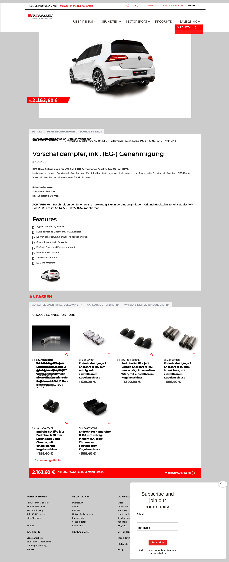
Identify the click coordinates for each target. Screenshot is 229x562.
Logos (120, 502)
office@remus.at (35, 518)
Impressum (77, 502)
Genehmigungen (125, 518)
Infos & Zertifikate (125, 537)
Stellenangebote (35, 537)
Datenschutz (78, 518)
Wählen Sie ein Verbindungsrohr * (146, 304)
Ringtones (122, 525)
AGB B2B (76, 510)
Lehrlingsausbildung (36, 545)
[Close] (222, 485)
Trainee (30, 549)
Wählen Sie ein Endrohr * (102, 304)
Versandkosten (94, 471)
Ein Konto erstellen (173, 5)
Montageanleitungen (127, 514)
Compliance (78, 525)
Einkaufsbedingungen (82, 514)
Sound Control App (126, 506)
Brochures (122, 510)
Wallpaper (122, 521)
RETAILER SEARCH (128, 543)
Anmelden (152, 5)
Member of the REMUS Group (76, 5)
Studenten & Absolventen (39, 541)
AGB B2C (76, 506)
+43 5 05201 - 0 (38, 514)
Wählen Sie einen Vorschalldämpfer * (56, 304)
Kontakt (31, 525)
